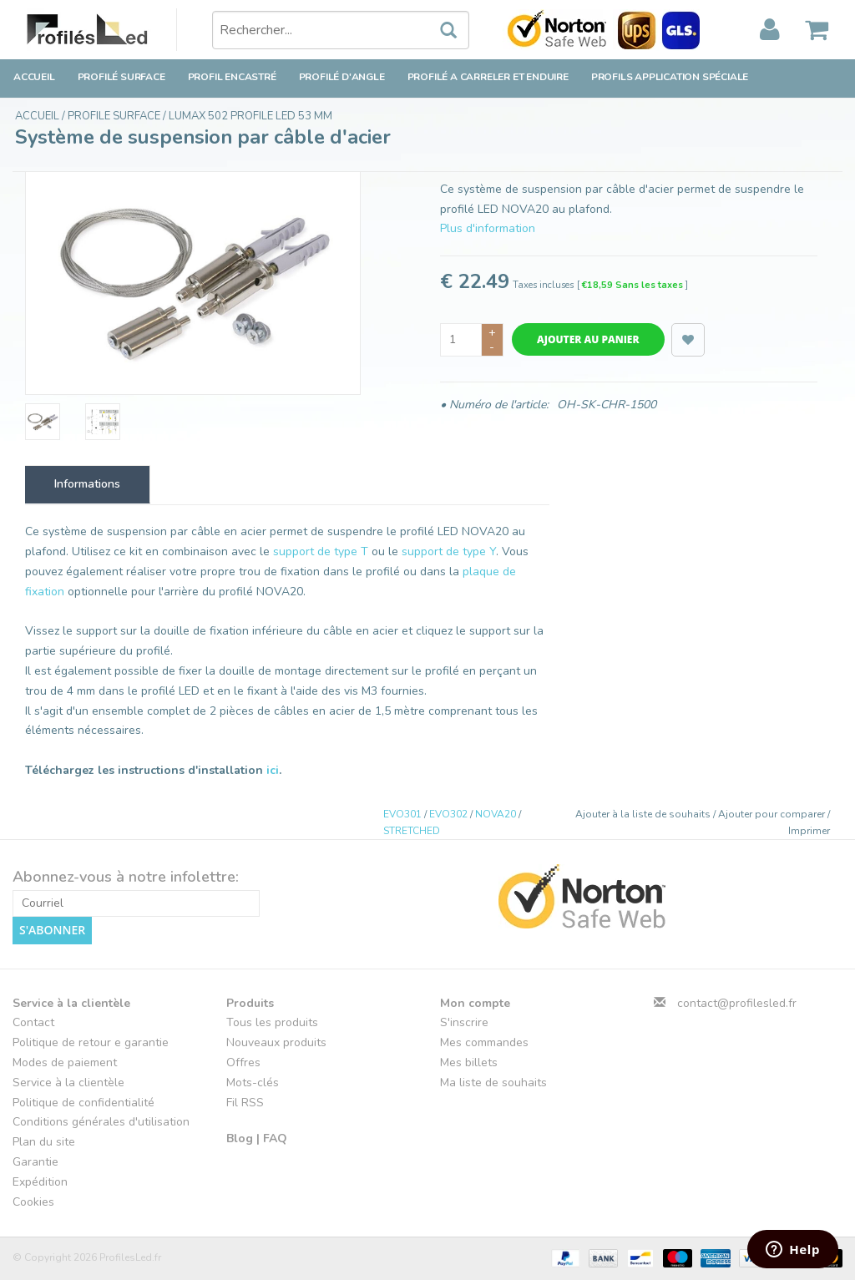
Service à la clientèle (68, 1082)
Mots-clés (252, 1082)
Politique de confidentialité (83, 1102)
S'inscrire (464, 1022)
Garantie (35, 1162)
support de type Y (449, 551)
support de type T (320, 551)
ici (272, 770)
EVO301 (402, 814)
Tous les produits (272, 1022)
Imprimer (809, 830)
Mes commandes (484, 1042)
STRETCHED (411, 830)
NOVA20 (495, 814)
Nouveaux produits (276, 1042)
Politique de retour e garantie (91, 1042)
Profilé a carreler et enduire (488, 76)
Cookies (33, 1201)
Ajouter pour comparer (772, 814)
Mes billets (469, 1062)
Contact (33, 1022)
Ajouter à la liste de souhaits (644, 814)
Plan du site (44, 1142)
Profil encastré (232, 76)
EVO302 (448, 814)
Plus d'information (487, 228)
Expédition (40, 1182)
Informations (87, 484)
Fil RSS (245, 1102)
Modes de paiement (65, 1062)
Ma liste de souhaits (493, 1082)
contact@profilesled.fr (737, 1002)
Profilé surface (121, 76)
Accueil (34, 76)
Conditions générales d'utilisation (101, 1122)
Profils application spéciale (669, 76)
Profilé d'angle (342, 76)
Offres (243, 1062)
